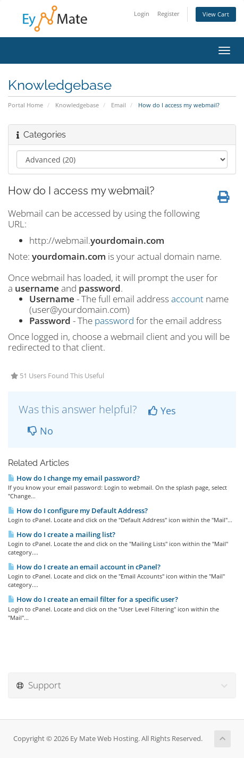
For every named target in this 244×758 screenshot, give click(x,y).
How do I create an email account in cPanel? (84, 567)
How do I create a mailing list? (61, 534)
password (114, 320)
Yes (162, 410)
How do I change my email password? (74, 478)
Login (141, 14)
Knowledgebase (77, 105)
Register (168, 14)
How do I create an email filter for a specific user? (93, 599)
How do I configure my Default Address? (78, 510)
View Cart (216, 14)
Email (118, 105)
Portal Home (25, 105)
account (187, 299)
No (40, 430)
